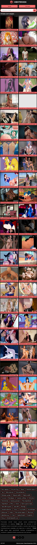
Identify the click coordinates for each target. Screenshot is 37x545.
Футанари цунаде (6, 495)
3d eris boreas (4, 500)
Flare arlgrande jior (26, 500)
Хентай (3, 543)
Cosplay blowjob (21, 515)
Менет (22, 489)
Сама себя (16, 506)
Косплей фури (31, 509)
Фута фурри (11, 498)
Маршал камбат (17, 495)
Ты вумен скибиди (21, 498)
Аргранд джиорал (15, 500)
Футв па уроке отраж (26, 503)
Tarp (2, 492)
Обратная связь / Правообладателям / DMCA (26, 543)
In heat (13, 515)
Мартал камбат (27, 495)
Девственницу (5, 515)
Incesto (11, 512)
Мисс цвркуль (5, 489)
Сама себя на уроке (6, 506)
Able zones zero (10, 492)
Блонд (3, 518)
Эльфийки (30, 515)
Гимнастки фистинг (6, 509)
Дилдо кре (4, 512)
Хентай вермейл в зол (12, 518)
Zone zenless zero (20, 492)
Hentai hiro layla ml (31, 489)
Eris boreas (31, 498)
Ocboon (17, 503)
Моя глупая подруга (20, 512)
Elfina (11, 503)
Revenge (23, 506)
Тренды (9, 6)
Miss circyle (30, 512)
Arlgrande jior (4, 503)
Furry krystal (22, 509)
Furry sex (3, 498)
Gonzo (15, 509)
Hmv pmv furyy (15, 489)
